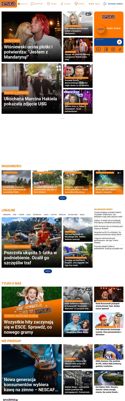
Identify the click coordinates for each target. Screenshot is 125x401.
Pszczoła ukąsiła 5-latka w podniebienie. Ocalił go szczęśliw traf (108, 247)
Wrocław (62, 214)
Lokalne (8, 210)
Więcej (62, 198)
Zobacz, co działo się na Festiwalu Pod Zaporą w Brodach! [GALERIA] (107, 221)
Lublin (46, 214)
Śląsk (28, 214)
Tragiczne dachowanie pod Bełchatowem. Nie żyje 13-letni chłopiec (106, 240)
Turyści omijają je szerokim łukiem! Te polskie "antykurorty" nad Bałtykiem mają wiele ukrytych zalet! (108, 214)
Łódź (14, 214)
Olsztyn (54, 214)
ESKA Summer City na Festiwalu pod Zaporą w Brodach (108, 227)
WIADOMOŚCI (11, 166)
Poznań (21, 214)
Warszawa (7, 214)
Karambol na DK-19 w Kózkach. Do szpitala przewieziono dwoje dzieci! (107, 233)
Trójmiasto (37, 214)
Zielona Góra (73, 214)
